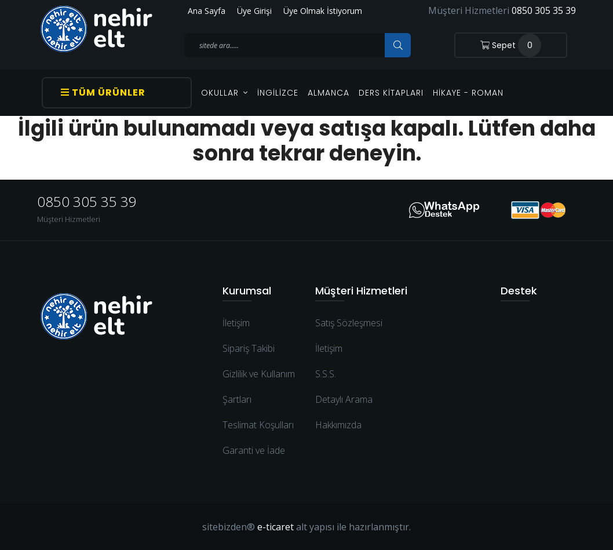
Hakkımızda (338, 424)
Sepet (510, 45)
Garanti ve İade (253, 450)
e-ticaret (275, 526)
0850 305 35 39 (544, 10)
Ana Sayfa (206, 10)
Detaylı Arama (344, 399)
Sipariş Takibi (248, 348)
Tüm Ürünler (103, 92)
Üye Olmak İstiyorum (322, 10)
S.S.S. (325, 373)
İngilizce (277, 93)
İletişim (236, 322)
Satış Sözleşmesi (348, 322)
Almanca (328, 93)
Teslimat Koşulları (258, 424)
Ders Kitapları (391, 93)
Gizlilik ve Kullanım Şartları (258, 386)
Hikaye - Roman (468, 93)
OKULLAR (224, 93)
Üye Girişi (254, 10)
